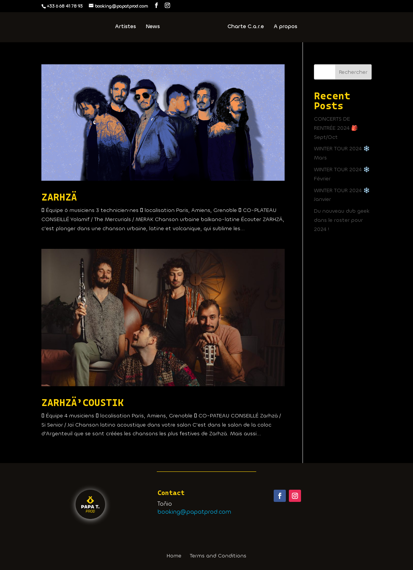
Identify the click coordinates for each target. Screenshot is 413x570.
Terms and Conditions (218, 556)
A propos (285, 27)
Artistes (125, 27)
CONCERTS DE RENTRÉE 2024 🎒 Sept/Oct (336, 128)
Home (174, 556)
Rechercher (353, 72)
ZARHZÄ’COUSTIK (82, 402)
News (153, 27)
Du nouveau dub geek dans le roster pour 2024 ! (341, 220)
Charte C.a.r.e (245, 27)
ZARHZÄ (59, 197)
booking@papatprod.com (194, 512)
